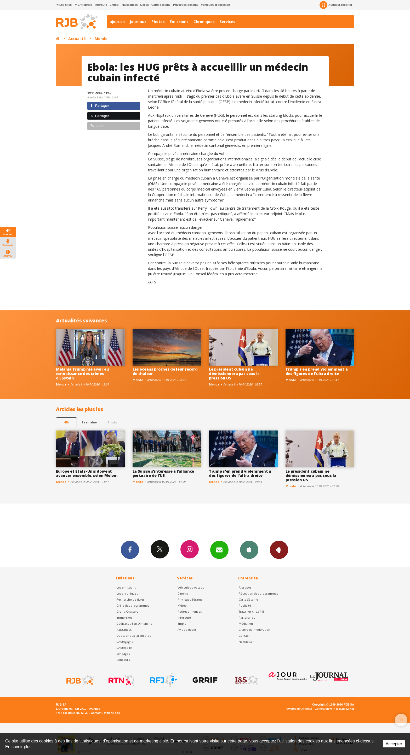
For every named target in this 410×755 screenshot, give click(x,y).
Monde (101, 38)
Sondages (123, 653)
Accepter (394, 744)
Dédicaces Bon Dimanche (134, 623)
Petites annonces (190, 611)
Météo (182, 605)
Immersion (124, 617)
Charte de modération (254, 629)
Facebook (130, 549)
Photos (158, 21)
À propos (245, 587)
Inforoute (101, 4)
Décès (144, 4)
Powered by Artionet (298, 708)
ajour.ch (117, 21)
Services (227, 21)
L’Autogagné (124, 641)
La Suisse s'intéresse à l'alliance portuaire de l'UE (163, 473)
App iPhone (249, 549)
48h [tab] (66, 422)
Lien (97, 126)
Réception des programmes (258, 593)
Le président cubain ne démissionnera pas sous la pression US (234, 374)
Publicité (245, 605)
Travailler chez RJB (251, 611)
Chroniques (204, 21)
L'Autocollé (124, 647)
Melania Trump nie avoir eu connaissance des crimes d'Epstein (82, 374)
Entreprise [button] (83, 4)
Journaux (138, 21)
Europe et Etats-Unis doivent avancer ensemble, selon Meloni (87, 473)
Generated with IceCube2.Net (334, 708)
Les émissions (126, 587)
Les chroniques (127, 593)
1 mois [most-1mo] (112, 422)
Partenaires (247, 617)
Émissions (179, 21)
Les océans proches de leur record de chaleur (165, 371)
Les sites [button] (64, 4)
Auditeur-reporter (336, 5)
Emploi (114, 4)
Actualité (77, 38)
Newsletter (246, 641)
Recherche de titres (130, 599)
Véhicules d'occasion (215, 4)
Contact (244, 635)
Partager (99, 106)
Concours (123, 659)
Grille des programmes (132, 605)
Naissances (130, 4)
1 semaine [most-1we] (89, 422)
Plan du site (112, 712)
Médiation (246, 623)
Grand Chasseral (127, 611)
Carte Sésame (160, 4)
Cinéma (183, 593)
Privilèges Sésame (185, 4)
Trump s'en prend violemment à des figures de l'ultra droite (317, 371)
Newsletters (219, 549)
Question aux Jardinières (133, 635)
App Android (279, 549)
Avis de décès (187, 629)
